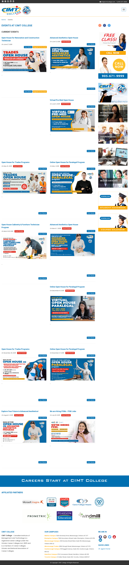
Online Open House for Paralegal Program (67, 162)
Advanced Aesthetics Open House (64, 38)
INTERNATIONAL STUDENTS (106, 114)
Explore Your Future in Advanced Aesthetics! (20, 411)
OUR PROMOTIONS (108, 137)
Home (4, 20)
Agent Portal (104, 549)
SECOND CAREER (107, 159)
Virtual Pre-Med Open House (62, 100)
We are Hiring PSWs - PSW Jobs (63, 411)
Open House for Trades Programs (15, 162)
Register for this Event (39, 47)
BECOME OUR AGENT (109, 181)
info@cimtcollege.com (108, 2)
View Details (28, 47)
